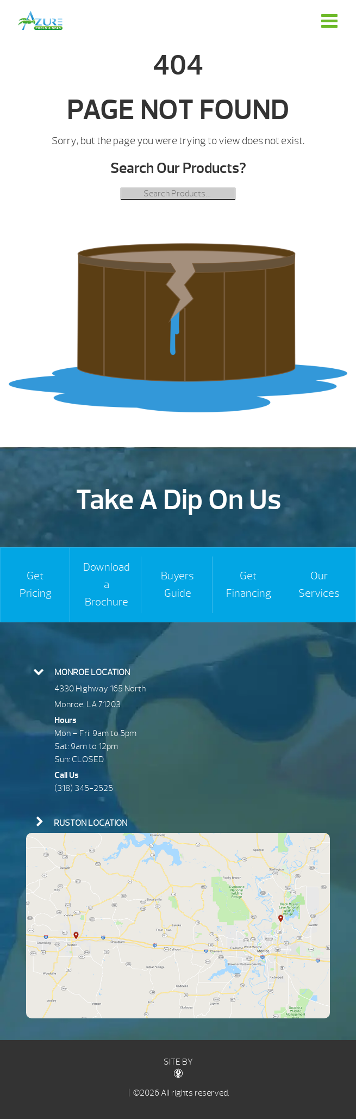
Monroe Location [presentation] (92, 672)
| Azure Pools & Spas (40, 20)
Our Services (319, 584)
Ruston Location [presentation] (90, 823)
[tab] (178, 671)
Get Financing (248, 584)
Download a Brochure (106, 584)
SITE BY (178, 1067)
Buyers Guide (177, 584)
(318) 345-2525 (83, 788)
